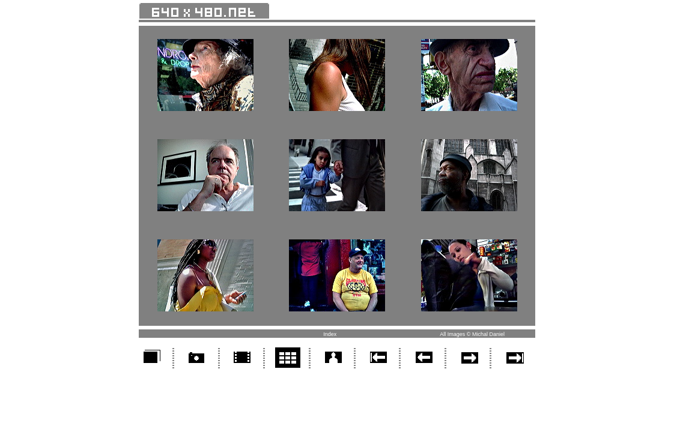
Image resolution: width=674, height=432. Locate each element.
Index (329, 334)
